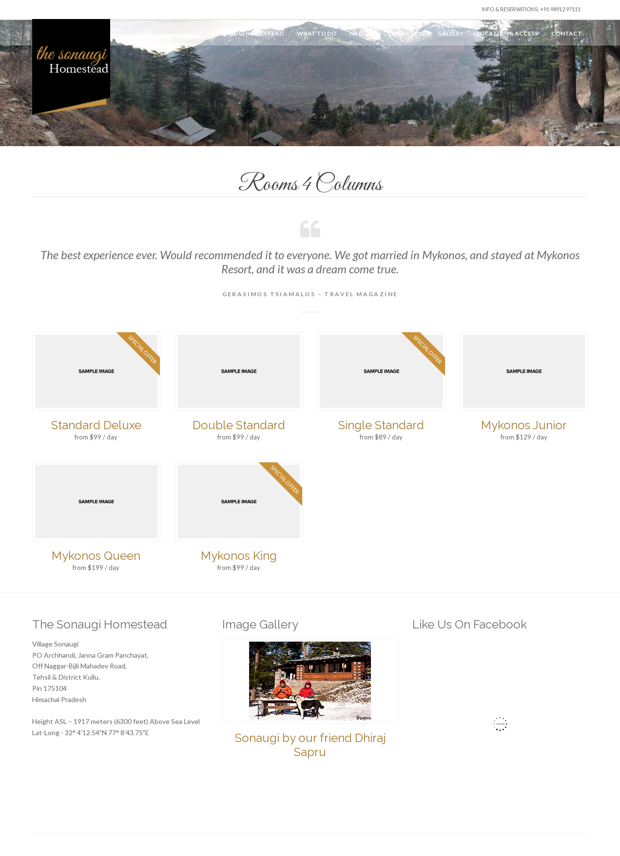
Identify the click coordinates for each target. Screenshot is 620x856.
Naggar (362, 33)
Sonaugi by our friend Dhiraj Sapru (310, 745)
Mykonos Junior (524, 425)
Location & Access (507, 33)
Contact (566, 33)
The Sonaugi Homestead (244, 33)
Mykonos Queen (96, 556)
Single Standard (381, 425)
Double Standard (239, 425)
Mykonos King (239, 556)
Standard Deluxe (96, 425)
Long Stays (406, 33)
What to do (316, 33)
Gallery (451, 33)
